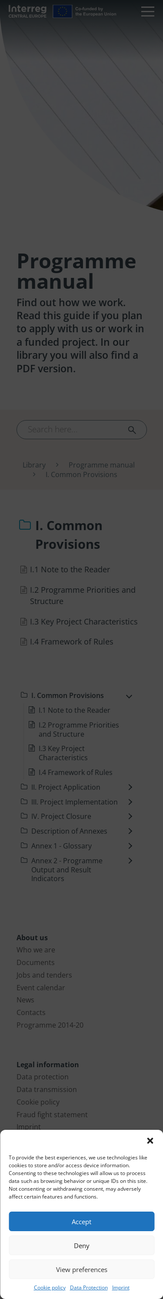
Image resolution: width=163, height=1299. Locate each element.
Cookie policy (50, 1287)
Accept (81, 1221)
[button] (150, 1140)
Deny (82, 1245)
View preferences (81, 1269)
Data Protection (89, 1287)
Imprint (121, 1287)
